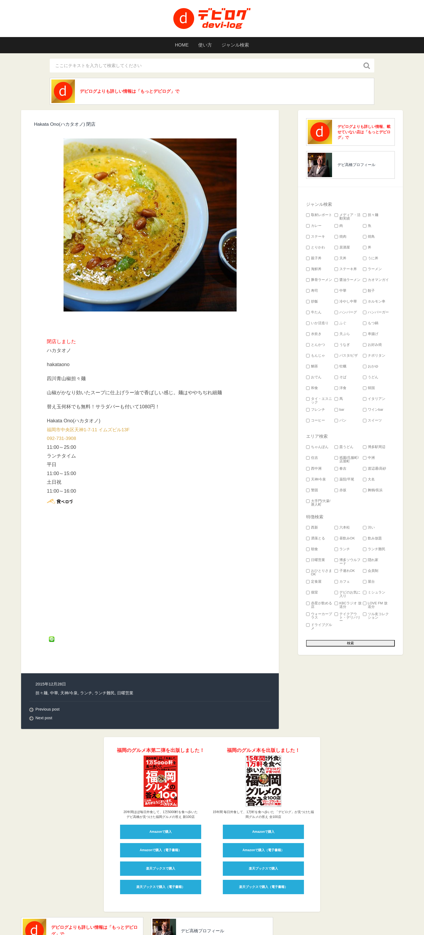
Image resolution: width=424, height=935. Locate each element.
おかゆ (370, 367)
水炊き (314, 335)
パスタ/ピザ (346, 356)
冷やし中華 (345, 302)
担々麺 (41, 661)
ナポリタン (374, 356)
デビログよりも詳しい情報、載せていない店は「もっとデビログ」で (363, 132)
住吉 (312, 458)
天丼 (340, 259)
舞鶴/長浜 (373, 491)
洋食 (340, 389)
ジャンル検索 (237, 45)
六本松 (342, 528)
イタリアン (374, 400)
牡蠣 (340, 367)
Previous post (48, 678)
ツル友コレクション (376, 616)
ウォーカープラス (319, 616)
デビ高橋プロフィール (356, 165)
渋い (369, 528)
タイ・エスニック (319, 401)
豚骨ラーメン (319, 281)
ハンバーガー (376, 313)
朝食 (312, 550)
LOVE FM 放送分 (375, 605)
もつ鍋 (370, 324)
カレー (314, 226)
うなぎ (342, 345)
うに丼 (370, 259)
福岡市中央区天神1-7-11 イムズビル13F (90, 430)
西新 (312, 528)
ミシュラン (374, 593)
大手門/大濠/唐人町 (318, 503)
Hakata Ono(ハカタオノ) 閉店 (66, 125)
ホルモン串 (374, 302)
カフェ (342, 582)
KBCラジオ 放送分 (348, 605)
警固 (312, 491)
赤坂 (340, 491)
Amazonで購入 (161, 800)
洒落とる (315, 539)
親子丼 (314, 259)
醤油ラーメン (347, 281)
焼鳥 (369, 237)
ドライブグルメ (319, 627)
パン (340, 421)
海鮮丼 (314, 270)
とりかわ (315, 248)
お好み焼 (372, 345)
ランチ (86, 661)
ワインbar (373, 410)
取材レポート (319, 216)
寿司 (312, 291)
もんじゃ (315, 356)
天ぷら (342, 335)
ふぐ (340, 324)
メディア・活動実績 (347, 217)
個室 (312, 593)
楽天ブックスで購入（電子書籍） (160, 855)
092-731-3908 (62, 439)
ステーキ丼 (345, 270)
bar (339, 410)
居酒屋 (342, 248)
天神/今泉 (69, 661)
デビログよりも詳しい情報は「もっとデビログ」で (137, 91)
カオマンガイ (376, 281)
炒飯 (312, 302)
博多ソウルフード (347, 562)
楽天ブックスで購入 (160, 837)
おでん (314, 378)
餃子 (369, 291)
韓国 (369, 389)
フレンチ (315, 410)
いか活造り (317, 324)
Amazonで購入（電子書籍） (161, 819)
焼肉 (340, 237)
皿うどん (343, 448)
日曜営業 (125, 661)
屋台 (369, 582)
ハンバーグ (345, 313)
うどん (370, 378)
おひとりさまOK (319, 573)
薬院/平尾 (344, 480)
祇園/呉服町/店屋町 (346, 460)
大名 (369, 480)
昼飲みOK (344, 539)
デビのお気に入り (347, 595)
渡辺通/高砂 (374, 469)
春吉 (340, 469)
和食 (312, 389)
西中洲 (314, 469)
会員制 (370, 571)
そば (340, 378)
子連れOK (344, 571)
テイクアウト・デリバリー (347, 618)
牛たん (314, 313)
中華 (54, 661)
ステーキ (315, 237)
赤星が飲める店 (319, 605)
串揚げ (370, 335)
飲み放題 (372, 539)
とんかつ (315, 345)
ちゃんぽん (317, 448)
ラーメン (372, 270)
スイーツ (372, 421)
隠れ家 (370, 561)
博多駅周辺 (374, 448)
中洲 (369, 458)
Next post (44, 686)
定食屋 (314, 582)
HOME (179, 45)
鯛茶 (312, 367)
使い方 (204, 45)
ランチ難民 (104, 661)
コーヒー (315, 421)
